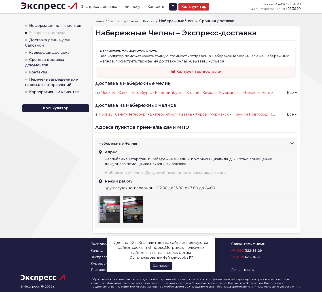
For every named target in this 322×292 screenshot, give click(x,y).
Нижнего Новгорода (262, 92)
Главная (99, 21)
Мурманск (219, 114)
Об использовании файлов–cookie (161, 258)
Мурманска (230, 92)
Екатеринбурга (169, 92)
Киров (201, 114)
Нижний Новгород (250, 114)
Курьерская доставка (49, 52)
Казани (193, 92)
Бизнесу (132, 6)
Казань (185, 114)
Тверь (276, 114)
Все (292, 92)
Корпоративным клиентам (54, 92)
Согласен (161, 265)
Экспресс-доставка (99, 6)
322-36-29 (287, 4)
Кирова (209, 92)
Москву (105, 114)
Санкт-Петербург (131, 114)
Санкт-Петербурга (135, 92)
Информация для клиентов (55, 26)
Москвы (108, 92)
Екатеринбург (163, 114)
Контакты (156, 6)
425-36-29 (288, 9)
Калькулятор (194, 6)
